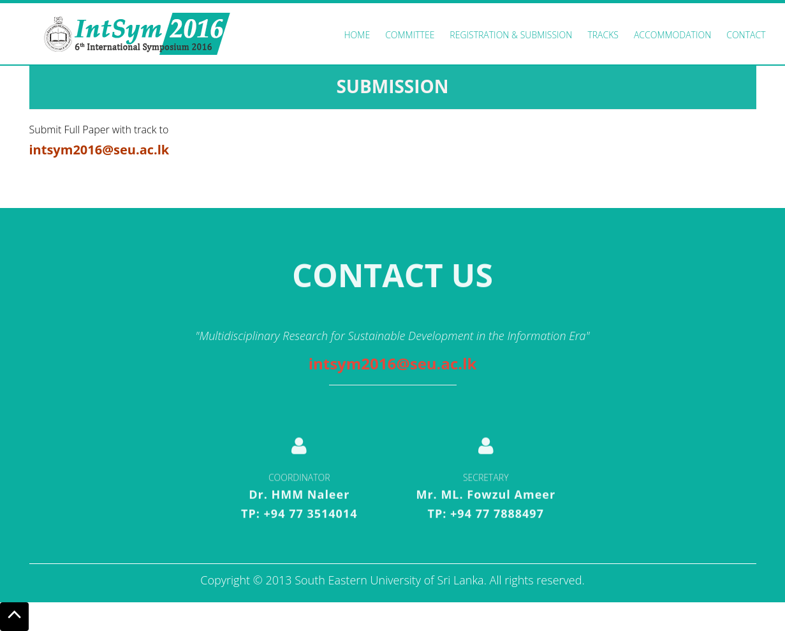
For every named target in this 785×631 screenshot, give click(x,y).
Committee (409, 35)
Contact (745, 35)
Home (357, 35)
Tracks (603, 35)
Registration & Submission (511, 35)
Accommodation (672, 35)
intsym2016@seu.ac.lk (393, 363)
